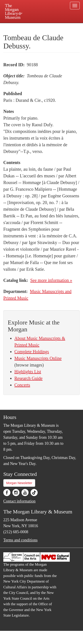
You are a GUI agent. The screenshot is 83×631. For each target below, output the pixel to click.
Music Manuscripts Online (38, 358)
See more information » (51, 280)
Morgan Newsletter (19, 483)
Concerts (22, 385)
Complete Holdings (31, 351)
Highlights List (27, 371)
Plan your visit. (11, 26)
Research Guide (28, 378)
